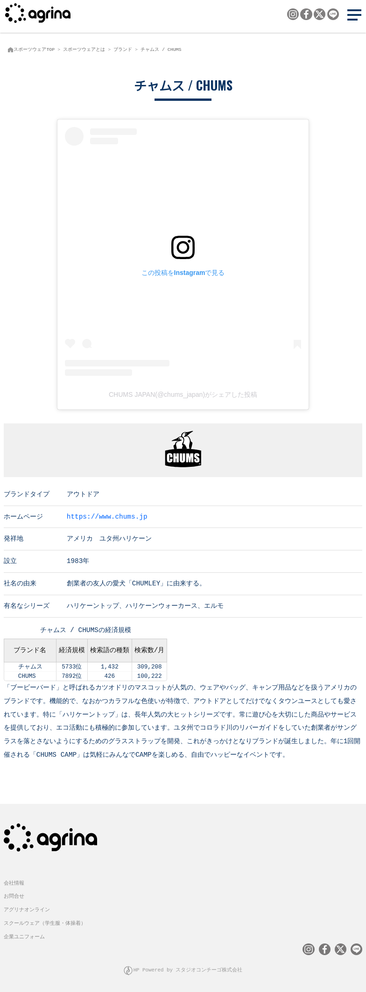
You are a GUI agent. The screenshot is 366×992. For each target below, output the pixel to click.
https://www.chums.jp (107, 516)
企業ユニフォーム (24, 935)
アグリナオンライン (27, 908)
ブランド (122, 49)
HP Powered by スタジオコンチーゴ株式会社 (188, 968)
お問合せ (14, 895)
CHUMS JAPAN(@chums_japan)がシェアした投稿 (183, 394)
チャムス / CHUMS (161, 49)
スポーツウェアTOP (34, 49)
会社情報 (14, 882)
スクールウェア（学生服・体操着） (45, 922)
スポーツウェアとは (84, 49)
